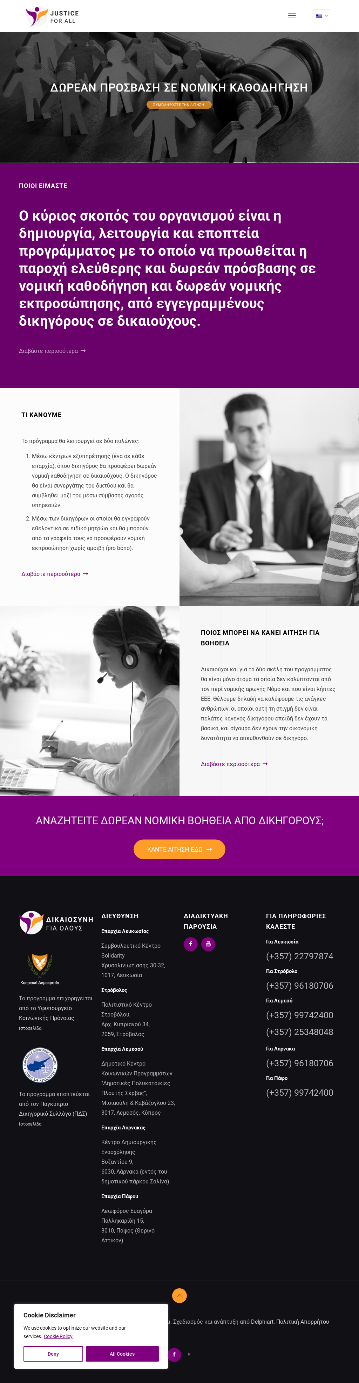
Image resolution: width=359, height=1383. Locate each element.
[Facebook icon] (176, 1354)
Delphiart (262, 1321)
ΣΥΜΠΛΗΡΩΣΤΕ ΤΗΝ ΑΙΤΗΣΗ (179, 105)
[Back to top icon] (179, 1295)
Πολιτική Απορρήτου (302, 1321)
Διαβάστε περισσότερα (52, 351)
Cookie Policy (58, 1336)
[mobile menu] (292, 16)
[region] (91, 1336)
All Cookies (122, 1354)
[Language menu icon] (321, 15)
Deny (53, 1354)
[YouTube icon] (189, 1354)
